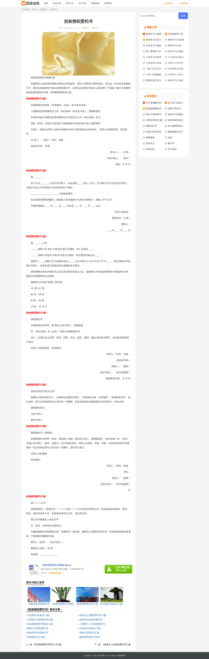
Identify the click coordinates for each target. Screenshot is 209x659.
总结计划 (57, 3)
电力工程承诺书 (153, 114)
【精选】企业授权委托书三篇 (116, 644)
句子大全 (82, 3)
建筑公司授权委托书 (37, 628)
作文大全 (70, 3)
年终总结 (150, 149)
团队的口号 (151, 126)
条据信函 (95, 3)
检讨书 (171, 143)
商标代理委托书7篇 (89, 632)
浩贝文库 (101, 656)
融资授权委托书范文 (90, 637)
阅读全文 (85, 28)
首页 (46, 3)
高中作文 (150, 143)
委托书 (54, 10)
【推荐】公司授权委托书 (92, 624)
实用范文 (108, 3)
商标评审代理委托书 (37, 632)
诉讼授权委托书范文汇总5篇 (48, 644)
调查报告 (150, 137)
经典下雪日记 (174, 108)
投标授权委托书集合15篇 (40, 624)
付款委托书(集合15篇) (38, 615)
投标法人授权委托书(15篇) (93, 615)
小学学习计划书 (153, 57)
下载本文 (94, 28)
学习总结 (172, 149)
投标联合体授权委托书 (91, 619)
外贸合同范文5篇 (154, 120)
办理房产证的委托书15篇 (40, 619)
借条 (170, 137)
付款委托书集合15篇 (90, 628)
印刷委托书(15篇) (36, 637)
